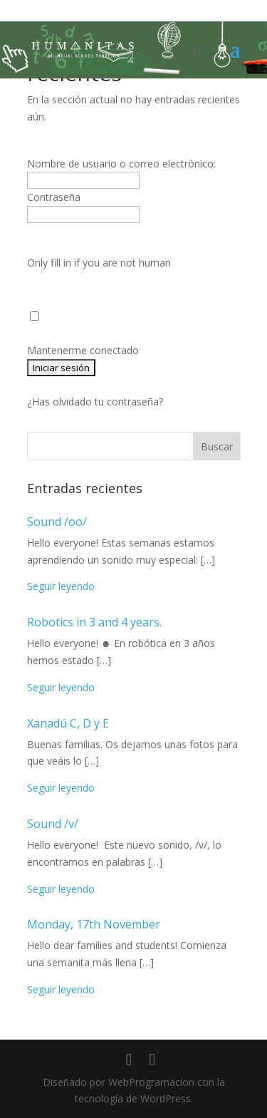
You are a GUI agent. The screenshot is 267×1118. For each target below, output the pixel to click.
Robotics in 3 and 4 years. (94, 622)
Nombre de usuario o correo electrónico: (121, 163)
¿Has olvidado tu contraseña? (95, 401)
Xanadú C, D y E (68, 723)
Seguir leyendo (61, 586)
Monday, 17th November (93, 924)
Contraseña (53, 197)
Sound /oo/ (57, 521)
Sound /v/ (52, 824)
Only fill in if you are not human (99, 262)
